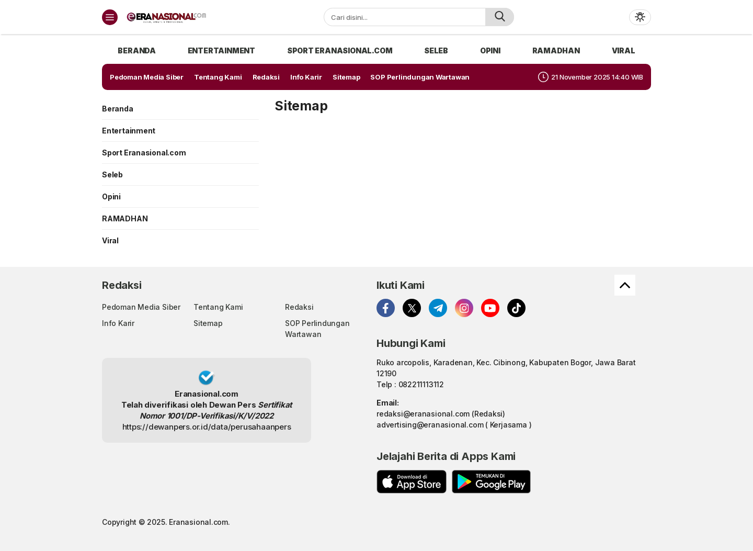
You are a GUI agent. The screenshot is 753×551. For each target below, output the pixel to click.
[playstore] (491, 481)
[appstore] (411, 481)
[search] (499, 17)
